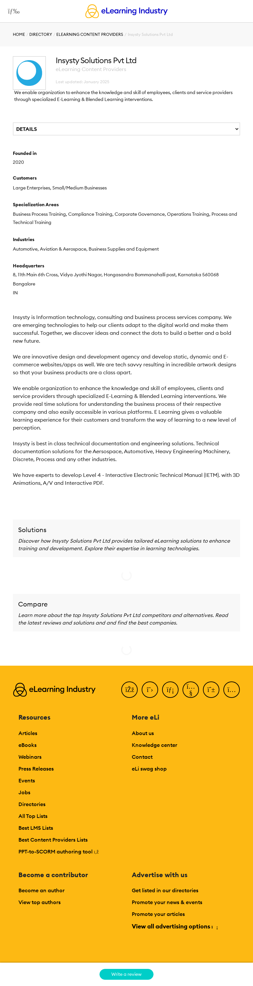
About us (143, 733)
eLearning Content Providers (89, 34)
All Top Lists (32, 816)
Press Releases (36, 768)
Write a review (126, 974)
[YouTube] (191, 689)
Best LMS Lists (35, 828)
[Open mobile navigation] (12, 11)
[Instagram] (231, 689)
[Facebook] (129, 689)
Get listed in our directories (165, 890)
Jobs (24, 792)
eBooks (27, 745)
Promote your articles (158, 914)
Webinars (30, 756)
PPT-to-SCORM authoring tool (58, 851)
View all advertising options (174, 926)
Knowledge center (154, 745)
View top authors (39, 902)
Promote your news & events (167, 902)
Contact (142, 756)
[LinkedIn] (170, 689)
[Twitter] (150, 689)
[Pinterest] (211, 689)
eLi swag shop (149, 768)
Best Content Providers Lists (53, 839)
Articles (27, 733)
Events (26, 780)
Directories (31, 804)
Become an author (41, 890)
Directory (40, 34)
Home (19, 34)
